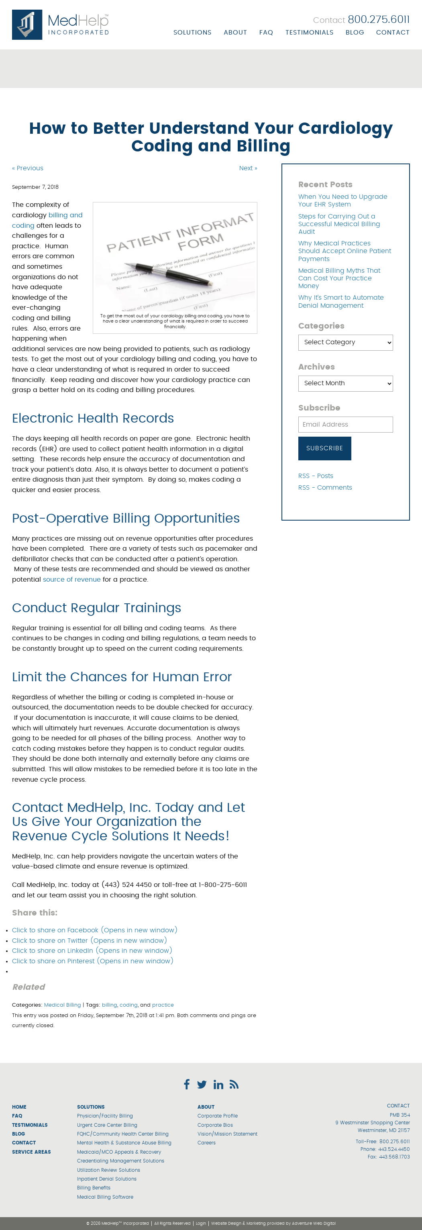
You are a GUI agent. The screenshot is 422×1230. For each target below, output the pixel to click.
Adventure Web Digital (314, 1224)
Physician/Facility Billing (105, 1116)
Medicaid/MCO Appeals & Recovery (119, 1152)
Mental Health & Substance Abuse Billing (124, 1142)
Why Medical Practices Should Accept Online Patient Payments (344, 251)
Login (201, 1224)
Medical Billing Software (105, 1197)
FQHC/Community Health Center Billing (123, 1134)
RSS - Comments (325, 487)
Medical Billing (62, 1005)
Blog (355, 32)
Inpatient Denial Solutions (107, 1179)
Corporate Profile (218, 1116)
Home (19, 1107)
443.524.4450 (394, 1149)
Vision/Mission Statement (227, 1134)
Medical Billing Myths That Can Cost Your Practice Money (339, 278)
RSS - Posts (315, 476)
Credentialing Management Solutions (120, 1160)
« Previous (27, 168)
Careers (207, 1142)
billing (109, 1005)
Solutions (192, 32)
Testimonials (309, 32)
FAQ (266, 32)
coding (129, 1005)
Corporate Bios (215, 1125)
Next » (248, 168)
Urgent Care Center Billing (107, 1125)
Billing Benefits (93, 1187)
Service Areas (31, 1152)
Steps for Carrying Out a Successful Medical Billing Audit (339, 224)
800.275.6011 (394, 1141)
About (235, 32)
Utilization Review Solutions (108, 1170)
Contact (393, 32)
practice (163, 1005)
